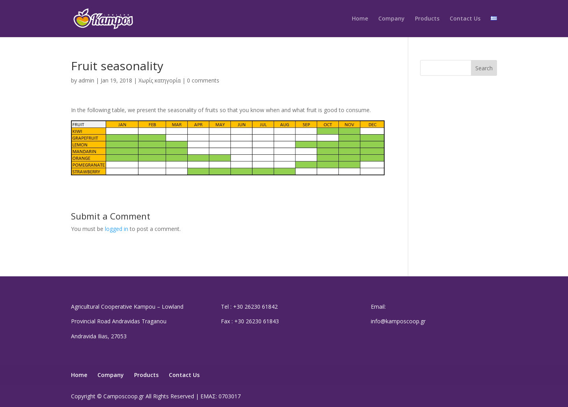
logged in (116, 229)
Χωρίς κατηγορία (159, 80)
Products (427, 19)
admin (86, 80)
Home (360, 19)
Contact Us (465, 19)
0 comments (203, 80)
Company (391, 19)
